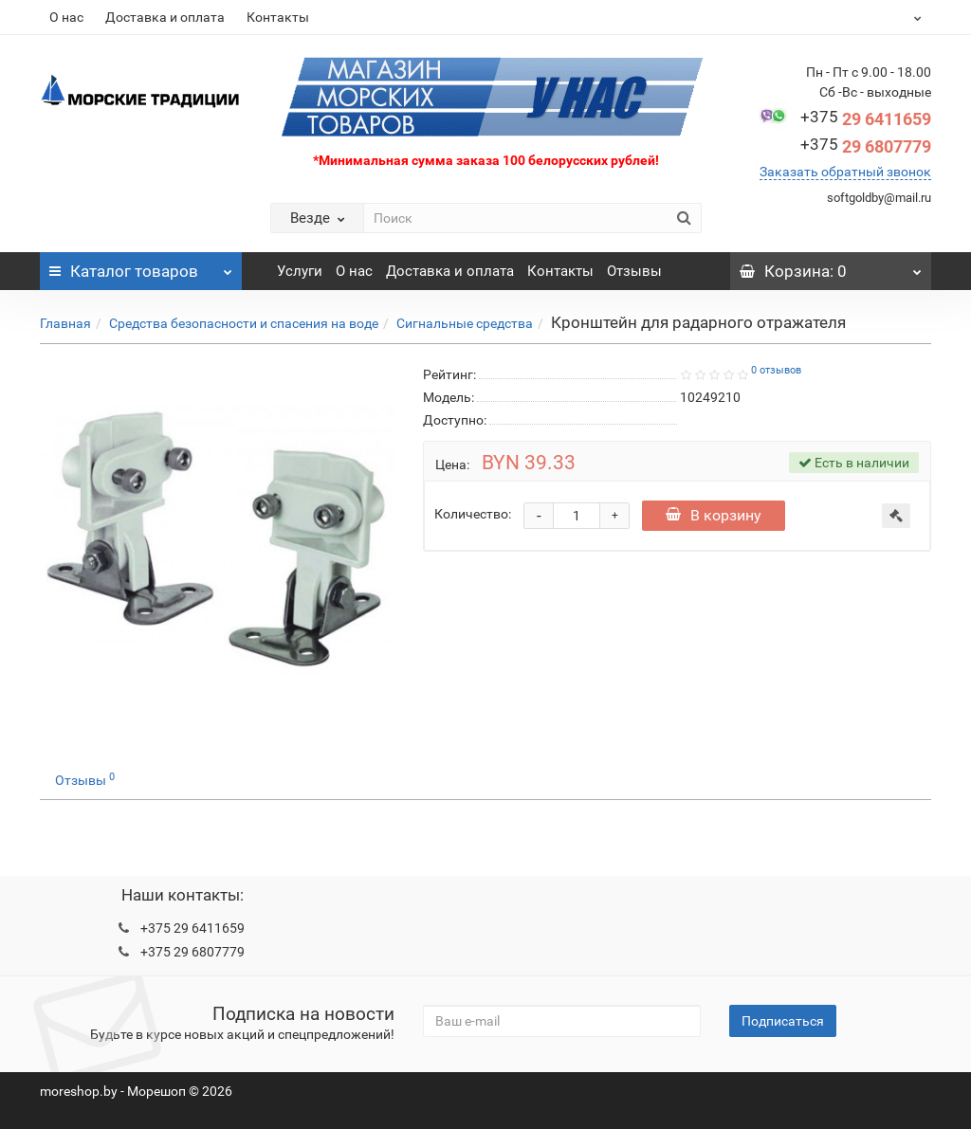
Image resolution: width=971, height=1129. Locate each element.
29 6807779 (865, 146)
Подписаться (783, 1021)
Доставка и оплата (165, 17)
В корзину (713, 515)
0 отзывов (776, 370)
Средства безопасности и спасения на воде (243, 323)
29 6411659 (865, 119)
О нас (66, 17)
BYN (871, 17)
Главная (65, 323)
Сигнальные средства (464, 323)
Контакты (278, 17)
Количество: (472, 513)
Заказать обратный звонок (845, 171)
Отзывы (634, 271)
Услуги (299, 271)
